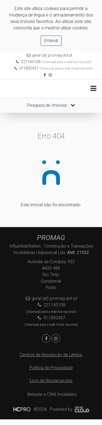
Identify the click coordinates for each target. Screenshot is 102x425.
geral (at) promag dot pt (52, 55)
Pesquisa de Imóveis (51, 105)
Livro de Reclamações (51, 380)
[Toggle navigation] (93, 88)
